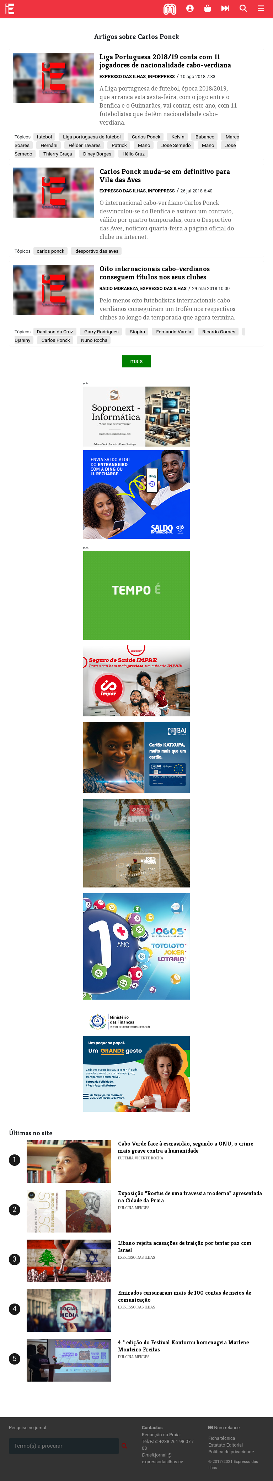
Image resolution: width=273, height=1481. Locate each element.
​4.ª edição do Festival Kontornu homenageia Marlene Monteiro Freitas (183, 1346)
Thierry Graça (57, 154)
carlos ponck (50, 251)
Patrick (119, 145)
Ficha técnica (221, 1438)
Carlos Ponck (145, 137)
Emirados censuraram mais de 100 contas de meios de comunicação (184, 1296)
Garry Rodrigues (101, 331)
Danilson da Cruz (55, 331)
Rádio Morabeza (119, 288)
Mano (143, 145)
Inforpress (161, 76)
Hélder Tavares (84, 145)
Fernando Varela (173, 331)
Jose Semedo (175, 145)
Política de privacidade (231, 1451)
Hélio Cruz (133, 154)
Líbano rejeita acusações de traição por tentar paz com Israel (185, 1246)
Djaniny (22, 340)
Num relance (224, 1427)
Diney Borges (97, 154)
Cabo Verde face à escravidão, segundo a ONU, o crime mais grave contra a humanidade (185, 1147)
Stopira (137, 331)
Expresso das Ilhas (123, 76)
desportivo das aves (96, 251)
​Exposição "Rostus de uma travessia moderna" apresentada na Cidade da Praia (190, 1197)
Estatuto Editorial (225, 1445)
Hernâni (48, 145)
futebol (44, 137)
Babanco (204, 137)
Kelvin (177, 137)
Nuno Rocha (93, 340)
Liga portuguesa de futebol (91, 137)
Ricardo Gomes (218, 331)
